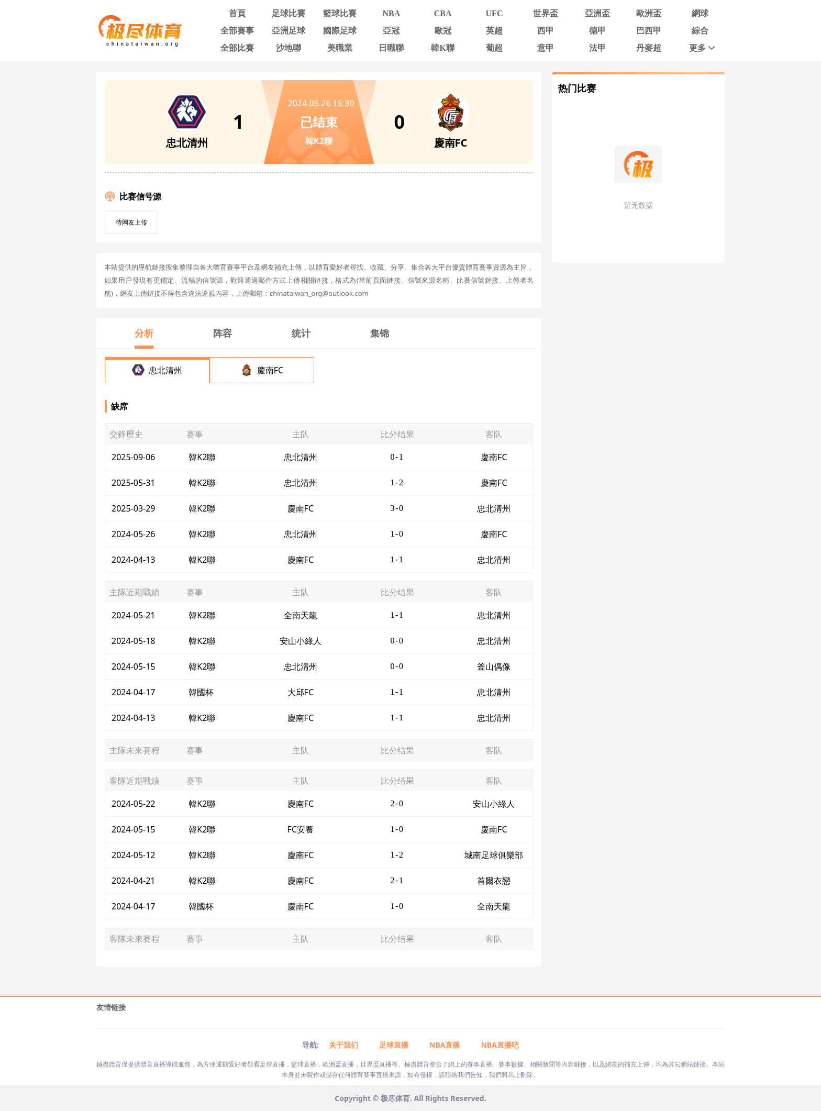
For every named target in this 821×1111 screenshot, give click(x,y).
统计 (301, 333)
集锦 (379, 333)
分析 (144, 333)
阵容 (222, 333)
